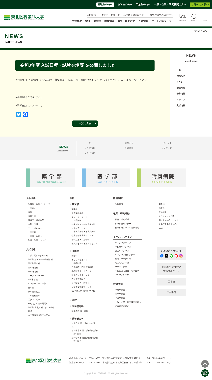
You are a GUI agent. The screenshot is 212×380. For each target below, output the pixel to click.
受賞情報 (181, 88)
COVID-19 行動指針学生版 (83, 291)
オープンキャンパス (37, 275)
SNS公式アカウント (171, 251)
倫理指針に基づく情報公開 (127, 227)
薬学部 (75, 204)
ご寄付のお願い (200, 4)
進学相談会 (33, 279)
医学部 (75, 251)
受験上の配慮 (34, 299)
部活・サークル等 (123, 259)
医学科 (75, 256)
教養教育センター (123, 223)
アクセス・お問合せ (109, 15)
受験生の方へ (105, 4)
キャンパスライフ (123, 243)
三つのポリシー (35, 228)
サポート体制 (121, 267)
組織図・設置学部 (36, 220)
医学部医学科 (34, 263)
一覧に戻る (85, 123)
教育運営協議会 (78, 279)
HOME (196, 31)
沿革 (30, 212)
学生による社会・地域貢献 (127, 271)
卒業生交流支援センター (82, 287)
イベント (181, 82)
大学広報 (32, 232)
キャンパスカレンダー (125, 255)
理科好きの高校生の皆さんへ (84, 243)
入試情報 (181, 105)
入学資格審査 (34, 295)
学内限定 (171, 292)
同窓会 (162, 208)
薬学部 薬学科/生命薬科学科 (40, 259)
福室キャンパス (122, 251)
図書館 (162, 204)
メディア (181, 99)
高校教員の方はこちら (135, 15)
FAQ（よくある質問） (38, 303)
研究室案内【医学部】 (81, 283)
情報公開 (32, 216)
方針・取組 (33, 224)
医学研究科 (33, 271)
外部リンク (164, 228)
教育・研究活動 (122, 219)
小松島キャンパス (123, 247)
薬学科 (75, 209)
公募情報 (181, 93)
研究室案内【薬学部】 (81, 239)
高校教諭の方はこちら (169, 220)
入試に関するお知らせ (38, 255)
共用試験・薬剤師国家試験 (83, 224)
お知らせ (181, 76)
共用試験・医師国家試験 (82, 267)
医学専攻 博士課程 (80, 311)
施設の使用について (37, 240)
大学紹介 (32, 208)
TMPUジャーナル (123, 275)
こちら (31, 97)
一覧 (179, 70)
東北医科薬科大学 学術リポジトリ (171, 269)
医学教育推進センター (81, 275)
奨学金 (31, 287)
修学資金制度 (34, 291)
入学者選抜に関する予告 (39, 315)
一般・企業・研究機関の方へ (170, 4)
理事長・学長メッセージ (39, 204)
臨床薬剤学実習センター (82, 235)
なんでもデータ (122, 263)
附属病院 (109, 21)
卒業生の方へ (143, 4)
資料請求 (91, 15)
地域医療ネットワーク (81, 271)
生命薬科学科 (77, 213)
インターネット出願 (37, 283)
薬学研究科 (33, 267)
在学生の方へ (125, 4)
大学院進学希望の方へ (161, 15)
